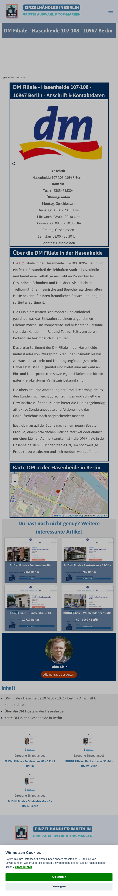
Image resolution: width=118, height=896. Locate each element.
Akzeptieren (59, 876)
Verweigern (59, 886)
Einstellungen (23, 866)
